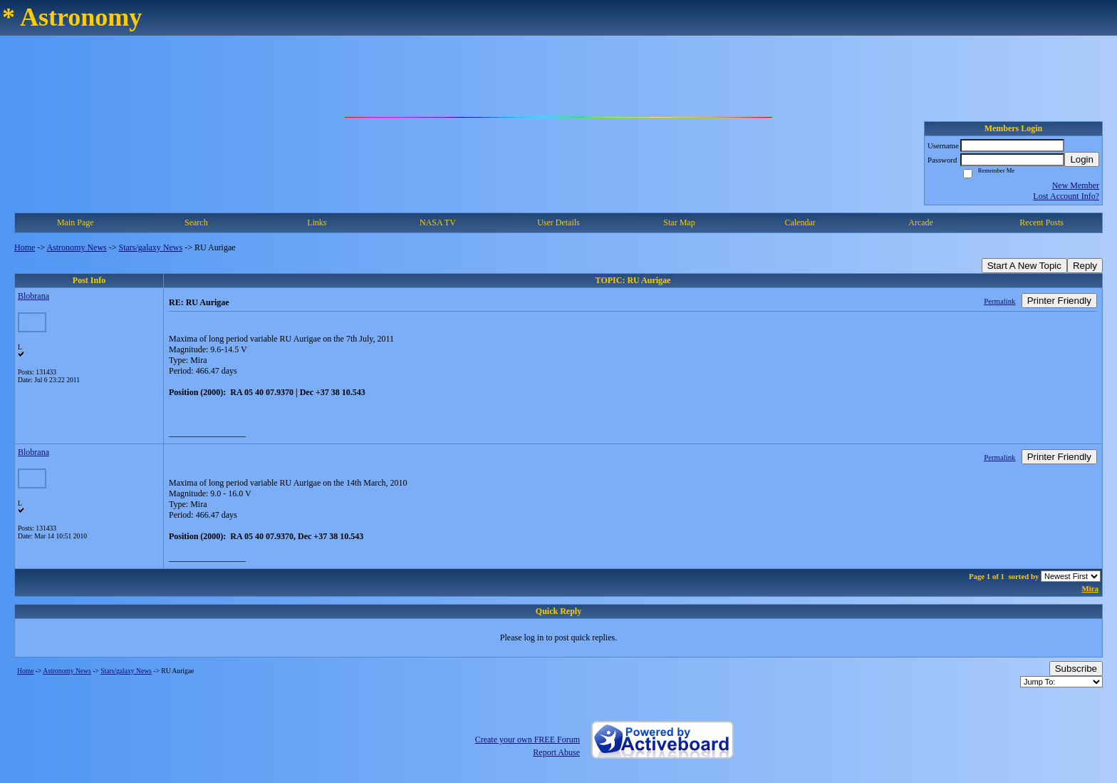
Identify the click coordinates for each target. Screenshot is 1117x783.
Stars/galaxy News (151, 247)
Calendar (799, 222)
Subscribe (1076, 668)
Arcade (920, 222)
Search (196, 222)
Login (1081, 159)
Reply (1085, 265)
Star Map (679, 222)
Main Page (75, 222)
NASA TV (438, 222)
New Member (1075, 185)
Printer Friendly (1059, 300)
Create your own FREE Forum (527, 739)
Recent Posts (1041, 222)
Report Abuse (556, 752)
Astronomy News (76, 247)
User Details (558, 222)
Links (316, 222)
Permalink (999, 301)
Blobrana (33, 296)
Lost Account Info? (1066, 196)
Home (24, 247)
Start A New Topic (1024, 265)
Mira (1090, 588)
